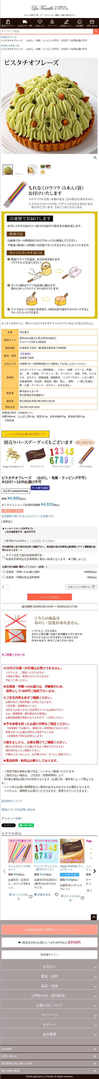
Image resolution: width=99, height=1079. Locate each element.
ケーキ (13, 37)
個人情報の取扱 (10, 1070)
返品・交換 (49, 986)
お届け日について (49, 1005)
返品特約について (11, 801)
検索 (96, 31)
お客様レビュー (66, 23)
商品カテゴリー (7, 23)
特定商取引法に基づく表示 (17, 1063)
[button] (4, 871)
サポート (49, 1024)
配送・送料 (49, 976)
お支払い (49, 966)
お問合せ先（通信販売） (49, 995)
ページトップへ (94, 917)
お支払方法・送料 (25, 23)
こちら (42, 771)
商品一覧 (14, 45)
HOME (4, 37)
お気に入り (40, 23)
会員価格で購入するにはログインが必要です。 (28, 516)
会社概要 (79, 23)
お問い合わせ (92, 23)
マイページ (52, 23)
